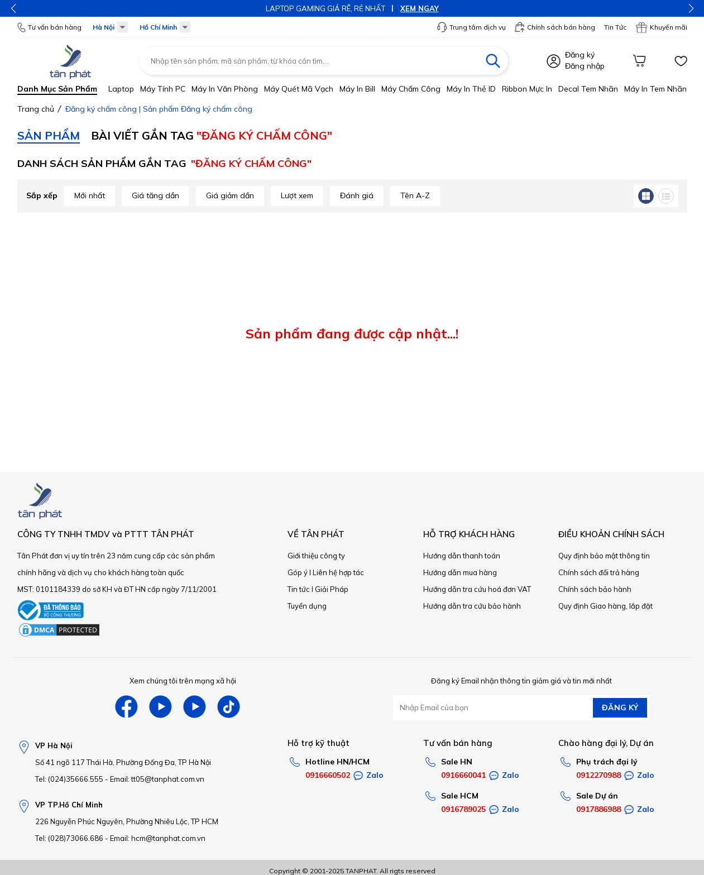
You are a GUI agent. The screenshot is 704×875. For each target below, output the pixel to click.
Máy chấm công (410, 89)
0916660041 (463, 775)
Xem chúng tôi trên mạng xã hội (183, 680)
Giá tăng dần (155, 195)
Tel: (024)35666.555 (69, 778)
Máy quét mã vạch (298, 89)
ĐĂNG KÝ (620, 707)
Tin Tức (615, 27)
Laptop (121, 89)
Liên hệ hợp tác (338, 572)
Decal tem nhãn (588, 89)
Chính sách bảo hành (594, 589)
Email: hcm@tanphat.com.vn (157, 838)
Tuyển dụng (307, 605)
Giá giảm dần (230, 195)
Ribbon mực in (527, 89)
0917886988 (598, 809)
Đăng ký (580, 55)
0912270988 (598, 775)
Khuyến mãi (661, 27)
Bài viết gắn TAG (211, 135)
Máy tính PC (162, 89)
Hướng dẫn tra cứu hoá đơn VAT (477, 589)
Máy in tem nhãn (655, 89)
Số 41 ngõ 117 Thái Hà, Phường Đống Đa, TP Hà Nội (123, 762)
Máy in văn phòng (224, 89)
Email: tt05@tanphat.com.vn (157, 778)
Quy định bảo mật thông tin (604, 555)
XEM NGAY (419, 8)
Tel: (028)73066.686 (69, 838)
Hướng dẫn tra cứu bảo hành (472, 605)
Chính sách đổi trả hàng (598, 572)
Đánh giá (356, 195)
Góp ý (298, 572)
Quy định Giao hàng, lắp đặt (605, 605)
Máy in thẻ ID (471, 89)
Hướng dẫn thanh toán (461, 555)
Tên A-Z (415, 195)
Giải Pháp (331, 589)
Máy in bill (357, 89)
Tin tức (299, 589)
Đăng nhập (585, 66)
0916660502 (327, 775)
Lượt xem (297, 195)
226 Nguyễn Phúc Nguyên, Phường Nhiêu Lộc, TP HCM (126, 821)
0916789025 (463, 809)
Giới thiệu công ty (316, 555)
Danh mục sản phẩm (57, 89)
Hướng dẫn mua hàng (460, 572)
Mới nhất (89, 195)
